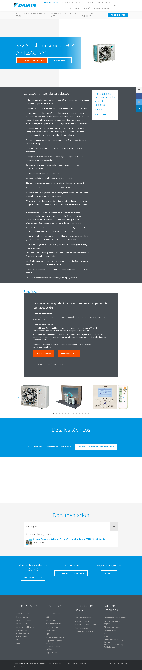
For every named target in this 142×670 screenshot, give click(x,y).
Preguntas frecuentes (53, 652)
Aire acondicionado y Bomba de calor (31, 14)
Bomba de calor (51, 630)
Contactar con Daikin (83, 618)
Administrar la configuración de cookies (52, 364)
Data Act (24, 667)
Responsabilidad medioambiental (22, 631)
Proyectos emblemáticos (26, 627)
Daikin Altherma (110, 630)
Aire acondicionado (53, 613)
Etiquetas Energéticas (53, 624)
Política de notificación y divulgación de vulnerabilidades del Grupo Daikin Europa (114, 643)
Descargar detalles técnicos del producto (49, 447)
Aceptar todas (44, 353)
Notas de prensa (22, 643)
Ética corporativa (23, 640)
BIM (47, 634)
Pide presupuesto (81, 628)
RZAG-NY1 (101, 114)
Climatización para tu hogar (114, 618)
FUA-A (99, 110)
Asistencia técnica (82, 621)
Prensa (16, 667)
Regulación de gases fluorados (53, 642)
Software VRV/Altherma (54, 637)
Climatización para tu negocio (112, 622)
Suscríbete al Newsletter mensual (84, 632)
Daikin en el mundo (23, 620)
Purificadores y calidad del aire (64, 14)
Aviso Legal (34, 663)
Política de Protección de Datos (60, 663)
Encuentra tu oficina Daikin (85, 624)
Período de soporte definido (111, 635)
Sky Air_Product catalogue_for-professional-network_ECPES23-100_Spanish (69, 539)
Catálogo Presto (51, 627)
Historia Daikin (22, 617)
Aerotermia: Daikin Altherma (90, 14)
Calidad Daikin (21, 636)
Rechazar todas (69, 353)
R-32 (47, 617)
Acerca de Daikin (22, 613)
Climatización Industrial (113, 627)
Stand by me (50, 620)
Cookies (43, 663)
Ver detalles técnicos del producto (96, 447)
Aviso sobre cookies (42, 347)
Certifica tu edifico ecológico (52, 647)
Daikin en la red (22, 624)
